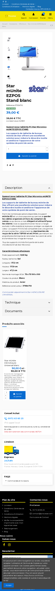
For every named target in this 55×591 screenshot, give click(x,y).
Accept (9, 585)
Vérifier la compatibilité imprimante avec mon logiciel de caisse (13, 522)
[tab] (27, 188)
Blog (39, 7)
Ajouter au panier (27, 156)
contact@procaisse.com (42, 513)
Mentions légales (28, 7)
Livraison (5, 4)
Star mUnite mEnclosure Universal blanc (11, 363)
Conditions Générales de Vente (23, 4)
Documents (27, 311)
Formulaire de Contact (39, 517)
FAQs (7, 476)
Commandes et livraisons (18, 481)
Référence (10, 105)
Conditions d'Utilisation (11, 7)
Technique (27, 302)
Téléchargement (11, 528)
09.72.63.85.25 (38, 510)
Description (27, 188)
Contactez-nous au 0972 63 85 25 (38, 9)
